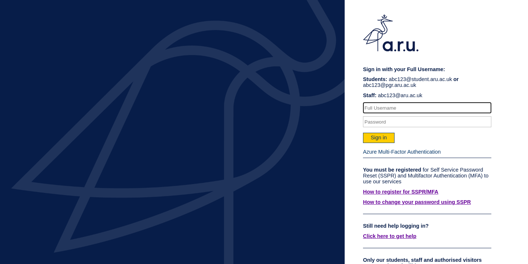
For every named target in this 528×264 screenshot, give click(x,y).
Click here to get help (390, 236)
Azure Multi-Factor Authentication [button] (402, 152)
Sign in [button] (379, 137)
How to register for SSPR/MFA (401, 192)
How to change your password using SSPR (417, 202)
